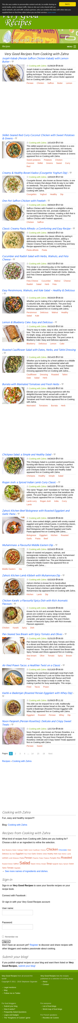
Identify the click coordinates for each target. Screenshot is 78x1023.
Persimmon (32, 312)
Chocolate (63, 850)
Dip (61, 194)
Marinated (31, 405)
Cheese (67, 281)
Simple (52, 476)
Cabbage (20, 850)
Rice (58, 858)
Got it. (67, 4)
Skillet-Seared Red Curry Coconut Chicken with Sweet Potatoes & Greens (38, 137)
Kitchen (54, 535)
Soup (49, 863)
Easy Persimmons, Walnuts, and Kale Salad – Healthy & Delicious (38, 290)
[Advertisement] (39, 111)
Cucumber (46, 281)
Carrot (30, 850)
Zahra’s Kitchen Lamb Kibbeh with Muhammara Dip (31, 576)
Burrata (54, 405)
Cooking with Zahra (37, 66)
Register (34, 945)
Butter (60, 83)
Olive (42, 656)
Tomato (51, 656)
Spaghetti (55, 864)
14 (32, 753)
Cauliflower (32, 374)
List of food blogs (49, 1006)
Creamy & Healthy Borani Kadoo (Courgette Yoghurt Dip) (34, 173)
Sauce (33, 864)
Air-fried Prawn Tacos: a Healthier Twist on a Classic (31, 665)
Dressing (44, 374)
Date (29, 378)
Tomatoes (43, 405)
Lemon (69, 83)
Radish (30, 284)
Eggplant (43, 535)
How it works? (9, 1009)
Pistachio (36, 858)
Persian (30, 83)
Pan (28, 659)
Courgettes (31, 194)
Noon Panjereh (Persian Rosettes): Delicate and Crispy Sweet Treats (36, 723)
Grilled (45, 854)
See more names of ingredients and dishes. (26, 871)
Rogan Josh (45, 501)
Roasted (55, 374)
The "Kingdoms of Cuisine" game (17, 1018)
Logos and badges (11, 1015)
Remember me (11, 937)
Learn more (71, 13)
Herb (47, 284)
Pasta (44, 250)
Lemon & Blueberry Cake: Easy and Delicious (27, 322)
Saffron (50, 83)
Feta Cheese (32, 281)
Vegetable (17, 868)
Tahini (64, 374)
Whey (61, 715)
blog (5, 990)
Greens (49, 163)
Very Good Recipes (9, 976)
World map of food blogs (52, 1009)
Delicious (44, 312)
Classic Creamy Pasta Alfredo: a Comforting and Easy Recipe (36, 229)
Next (50, 753)
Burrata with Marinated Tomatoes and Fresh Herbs (30, 384)
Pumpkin (53, 858)
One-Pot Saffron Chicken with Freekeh (23, 201)
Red (28, 166)
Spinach (65, 864)
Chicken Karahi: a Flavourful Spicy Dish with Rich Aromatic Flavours (35, 602)
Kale (37, 316)
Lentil (10, 858)
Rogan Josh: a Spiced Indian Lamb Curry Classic (29, 482)
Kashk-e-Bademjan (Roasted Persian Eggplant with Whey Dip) (37, 693)
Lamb (29, 504)
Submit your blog (10, 1006)
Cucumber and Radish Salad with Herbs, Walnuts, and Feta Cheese (35, 258)
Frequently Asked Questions (15, 1012)
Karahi (16, 628)
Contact (46, 984)
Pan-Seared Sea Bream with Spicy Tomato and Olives (32, 634)
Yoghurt (43, 194)
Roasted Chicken (7, 864)
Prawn (46, 687)
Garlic (29, 538)
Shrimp (38, 864)
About (45, 982)
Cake (62, 344)
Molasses (16, 858)
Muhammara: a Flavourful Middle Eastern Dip (27, 545)
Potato (41, 858)
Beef (46, 538)
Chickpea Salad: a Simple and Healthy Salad (26, 455)
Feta (55, 284)
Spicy (24, 628)
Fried (29, 687)
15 (38, 753)
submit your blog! (26, 966)
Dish (32, 628)
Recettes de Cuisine (51, 1018)
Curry (67, 163)
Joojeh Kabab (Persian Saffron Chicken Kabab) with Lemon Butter (35, 60)
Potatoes (48, 160)
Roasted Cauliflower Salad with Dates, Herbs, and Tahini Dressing (39, 350)
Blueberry (31, 344)
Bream (69, 656)
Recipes (6, 46)
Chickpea (31, 476)
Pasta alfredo (33, 250)
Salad (38, 284)
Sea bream (31, 656)
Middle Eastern (9, 569)
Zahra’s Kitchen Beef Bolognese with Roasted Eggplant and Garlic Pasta (35, 512)
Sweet (59, 163)
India (56, 501)
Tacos (37, 687)
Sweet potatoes (33, 160)
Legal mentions (10, 987)
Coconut (30, 163)
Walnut (57, 281)
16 (44, 753)
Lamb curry (32, 501)
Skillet (40, 163)
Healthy (53, 194)
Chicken (40, 83)
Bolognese (31, 535)
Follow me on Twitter (12, 993)
